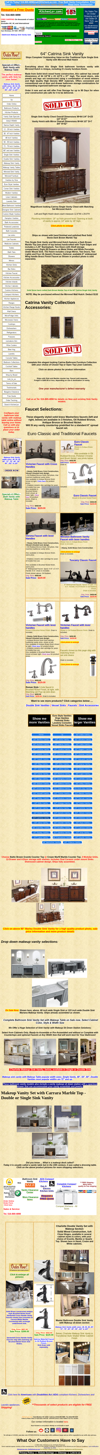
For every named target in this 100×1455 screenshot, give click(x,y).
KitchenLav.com (27, 1417)
